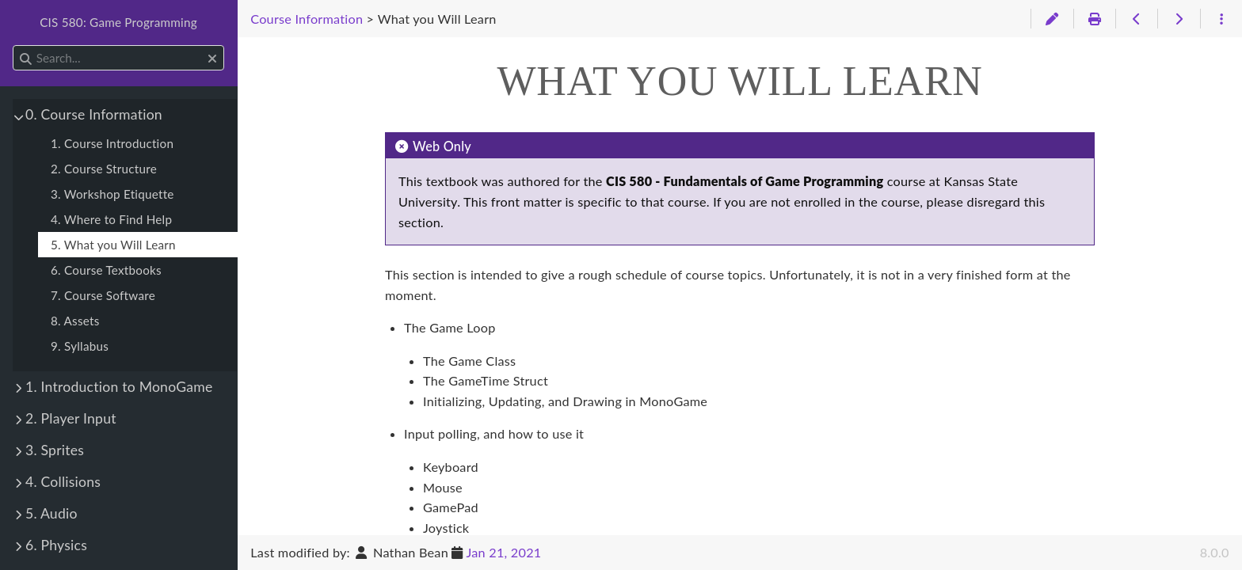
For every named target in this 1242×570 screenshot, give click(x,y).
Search (13, 45)
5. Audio (51, 513)
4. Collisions (63, 481)
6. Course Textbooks (106, 270)
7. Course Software (103, 295)
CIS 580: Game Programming (118, 22)
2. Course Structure (104, 169)
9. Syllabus (80, 346)
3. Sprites (54, 450)
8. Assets (75, 321)
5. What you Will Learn (113, 245)
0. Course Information (93, 114)
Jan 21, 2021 (503, 552)
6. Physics (56, 545)
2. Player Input (70, 418)
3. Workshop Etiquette (112, 194)
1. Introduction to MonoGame (118, 386)
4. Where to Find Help (111, 219)
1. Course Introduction (112, 143)
